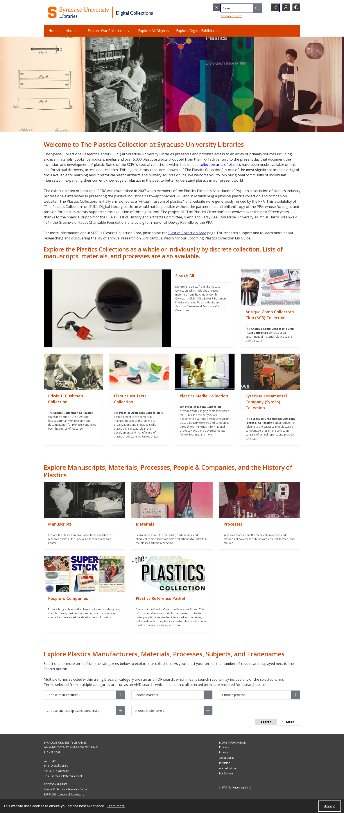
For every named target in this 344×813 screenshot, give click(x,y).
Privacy (223, 752)
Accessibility (226, 758)
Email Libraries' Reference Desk (63, 776)
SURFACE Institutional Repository (64, 794)
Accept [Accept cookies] (329, 806)
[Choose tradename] (208, 710)
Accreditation (227, 768)
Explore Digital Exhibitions (197, 30)
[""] (203, 308)
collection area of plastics (220, 164)
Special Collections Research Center (66, 789)
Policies (224, 747)
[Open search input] (263, 8)
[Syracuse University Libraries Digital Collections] (113, 12)
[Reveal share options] (274, 8)
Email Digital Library (56, 765)
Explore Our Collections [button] (109, 30)
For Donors (226, 773)
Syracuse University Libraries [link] (65, 742)
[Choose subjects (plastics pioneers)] (120, 710)
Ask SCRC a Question (56, 771)
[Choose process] (295, 695)
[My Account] (285, 8)
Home (53, 30)
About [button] (73, 30)
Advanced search (222, 15)
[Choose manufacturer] (120, 695)
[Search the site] (231, 8)
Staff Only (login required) (235, 787)
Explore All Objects (153, 30)
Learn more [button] (116, 806)
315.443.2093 (52, 752)
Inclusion (224, 763)
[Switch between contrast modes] (296, 8)
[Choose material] (208, 695)
